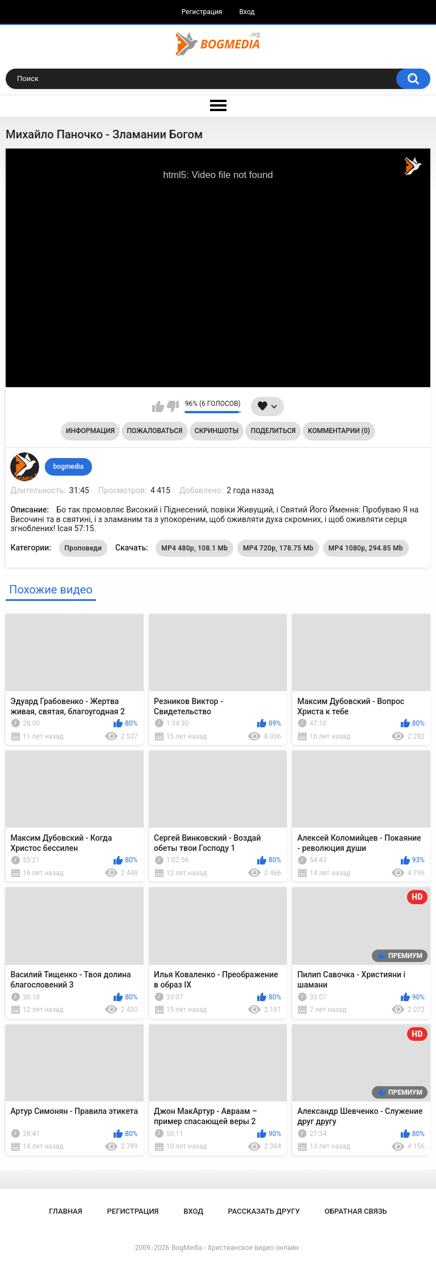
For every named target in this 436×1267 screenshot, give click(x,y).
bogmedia (68, 467)
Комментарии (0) (339, 431)
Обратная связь (356, 1211)
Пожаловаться (155, 431)
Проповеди (83, 548)
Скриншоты (216, 431)
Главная (65, 1211)
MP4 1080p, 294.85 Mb (366, 548)
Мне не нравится (173, 406)
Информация (90, 431)
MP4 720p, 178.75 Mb (278, 548)
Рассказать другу (264, 1211)
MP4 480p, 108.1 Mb (194, 548)
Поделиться (273, 431)
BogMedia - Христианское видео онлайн (235, 1248)
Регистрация (202, 12)
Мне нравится (158, 406)
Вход (246, 12)
